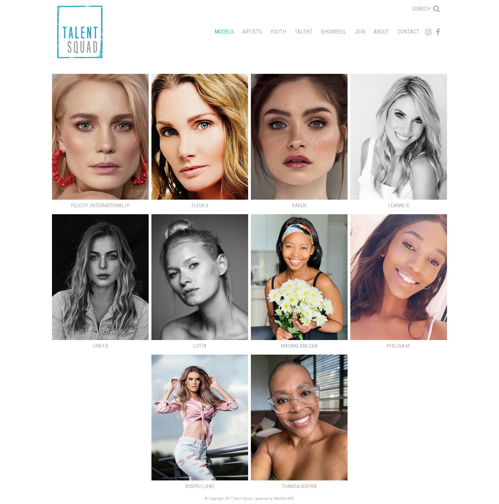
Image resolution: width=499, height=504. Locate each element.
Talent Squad (79, 32)
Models (224, 31)
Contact (408, 31)
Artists (252, 31)
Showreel (333, 31)
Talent (304, 31)
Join (359, 31)
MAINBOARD (284, 498)
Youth (278, 31)
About (381, 31)
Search (421, 9)
